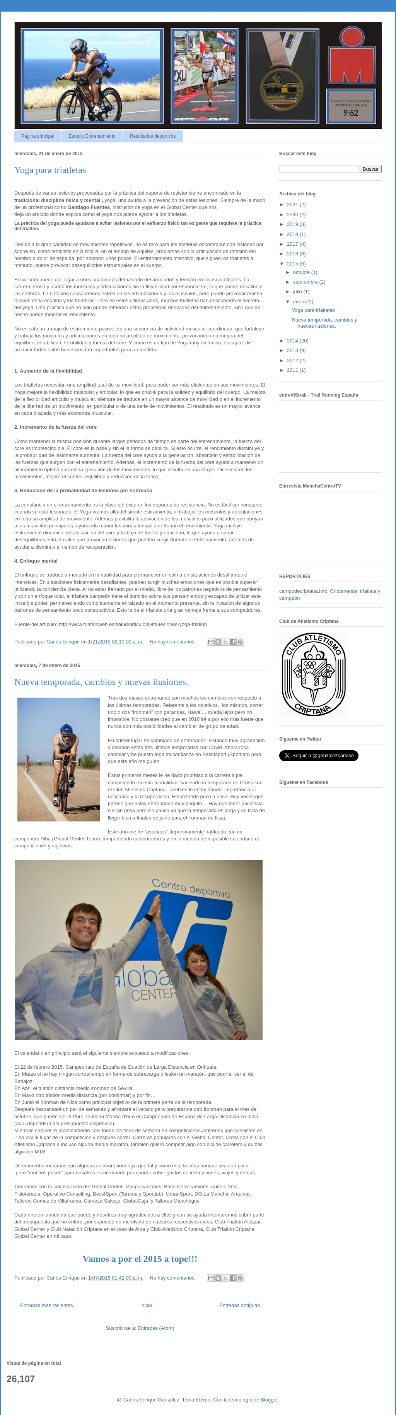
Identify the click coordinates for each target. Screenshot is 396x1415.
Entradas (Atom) (156, 1328)
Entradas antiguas (239, 1305)
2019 (293, 224)
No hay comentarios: (173, 642)
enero (300, 302)
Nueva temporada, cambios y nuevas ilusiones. (101, 682)
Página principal (37, 136)
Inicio (146, 1305)
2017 (293, 244)
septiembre (306, 282)
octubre (302, 272)
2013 (293, 350)
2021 (293, 204)
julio (298, 291)
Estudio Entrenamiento (91, 136)
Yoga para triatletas (50, 170)
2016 (293, 254)
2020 (293, 214)
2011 (293, 370)
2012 (293, 360)
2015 (293, 264)
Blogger (269, 1400)
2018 (293, 234)
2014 (293, 341)
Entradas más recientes (46, 1305)
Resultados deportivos (153, 136)
